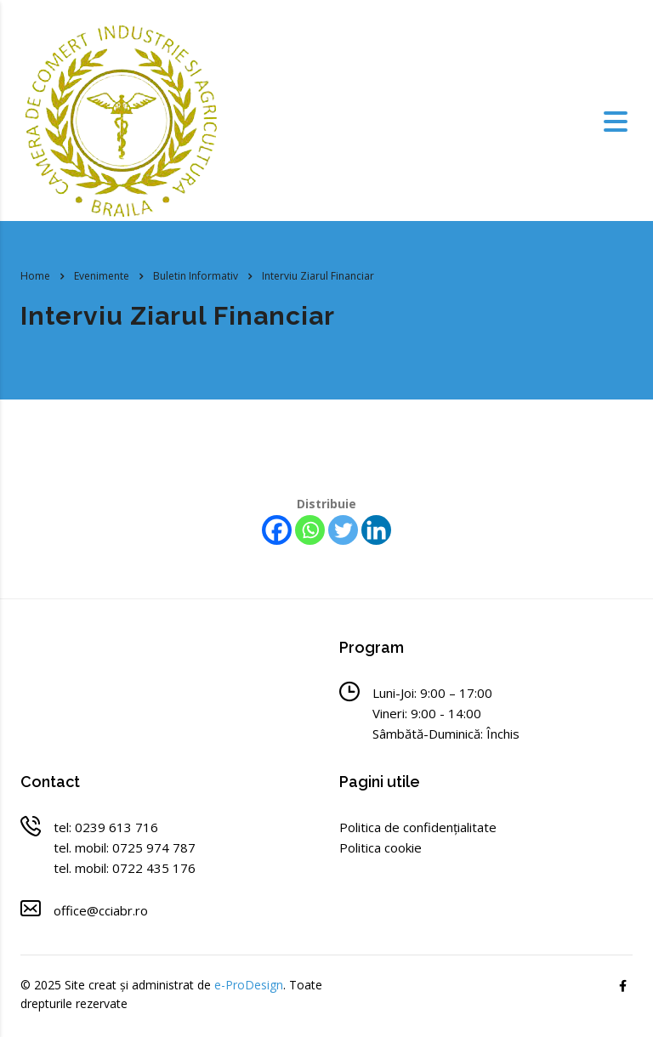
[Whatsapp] (310, 530)
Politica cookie (380, 847)
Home (35, 276)
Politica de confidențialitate (418, 827)
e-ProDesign (248, 985)
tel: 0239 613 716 (106, 827)
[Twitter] (343, 530)
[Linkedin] (376, 530)
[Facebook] (277, 530)
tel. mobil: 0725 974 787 (125, 847)
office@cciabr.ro (101, 910)
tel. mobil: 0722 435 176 (125, 867)
